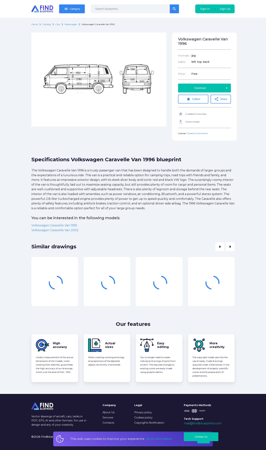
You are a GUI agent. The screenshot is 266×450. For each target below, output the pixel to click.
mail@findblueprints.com (202, 423)
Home (34, 24)
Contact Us (201, 436)
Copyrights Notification (149, 422)
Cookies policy (143, 417)
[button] (219, 246)
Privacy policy (143, 412)
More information (159, 439)
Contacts (108, 422)
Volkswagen (70, 24)
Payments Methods (197, 405)
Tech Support (193, 418)
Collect (193, 99)
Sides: (181, 61)
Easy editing (163, 345)
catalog (46, 24)
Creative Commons (197, 133)
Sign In (205, 9)
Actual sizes (110, 345)
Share (220, 99)
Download (212, 88)
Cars (57, 24)
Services (108, 417)
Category (72, 9)
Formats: (184, 55)
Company (109, 405)
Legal (138, 405)
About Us (109, 412)
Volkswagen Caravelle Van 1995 (54, 225)
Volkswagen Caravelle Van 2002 (55, 230)
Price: (181, 73)
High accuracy (60, 345)
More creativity (217, 345)
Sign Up (225, 9)
